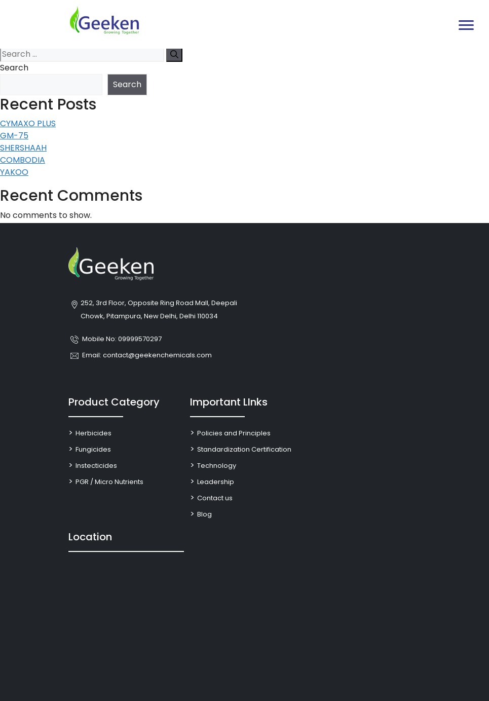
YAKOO (14, 172)
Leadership (215, 482)
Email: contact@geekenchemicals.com (147, 355)
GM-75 (14, 135)
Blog (204, 514)
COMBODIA (22, 160)
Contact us (215, 498)
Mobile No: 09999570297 (122, 339)
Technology (216, 465)
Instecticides (96, 465)
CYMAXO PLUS (28, 123)
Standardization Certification (244, 449)
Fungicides (93, 449)
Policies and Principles (234, 433)
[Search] (174, 54)
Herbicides (93, 433)
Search (14, 67)
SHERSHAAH (23, 148)
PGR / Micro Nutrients (109, 482)
